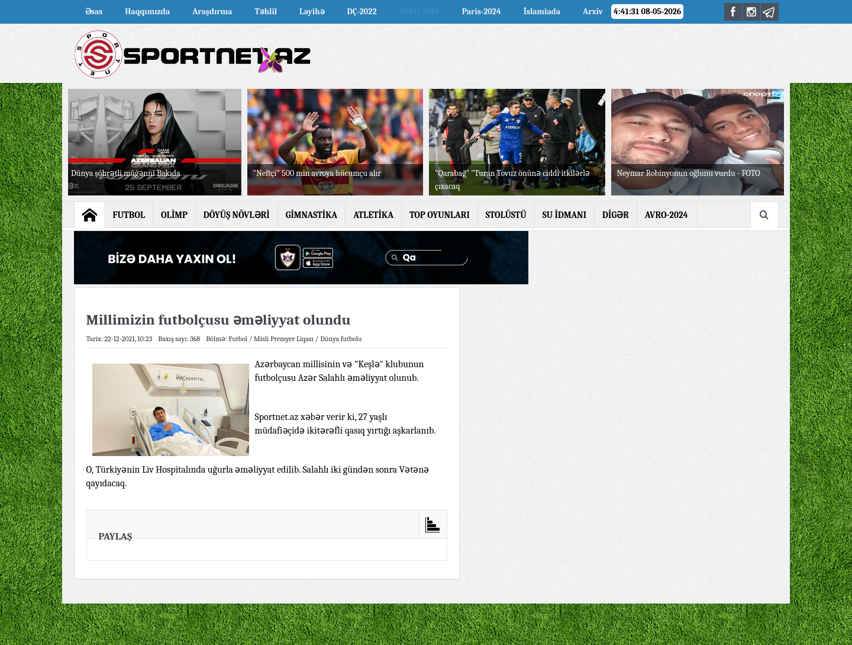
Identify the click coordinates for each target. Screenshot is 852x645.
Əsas (94, 12)
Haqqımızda (147, 12)
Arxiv (593, 12)
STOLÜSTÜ (506, 215)
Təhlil (265, 12)
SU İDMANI (564, 215)
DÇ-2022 (362, 12)
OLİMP (174, 215)
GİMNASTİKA (312, 215)
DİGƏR (615, 215)
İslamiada (542, 12)
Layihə (311, 12)
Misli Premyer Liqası (284, 339)
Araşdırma (212, 12)
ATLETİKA (373, 215)
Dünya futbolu (341, 339)
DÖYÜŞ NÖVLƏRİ (237, 215)
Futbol (237, 339)
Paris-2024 (481, 12)
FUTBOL (129, 215)
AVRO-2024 (419, 12)
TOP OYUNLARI (439, 215)
